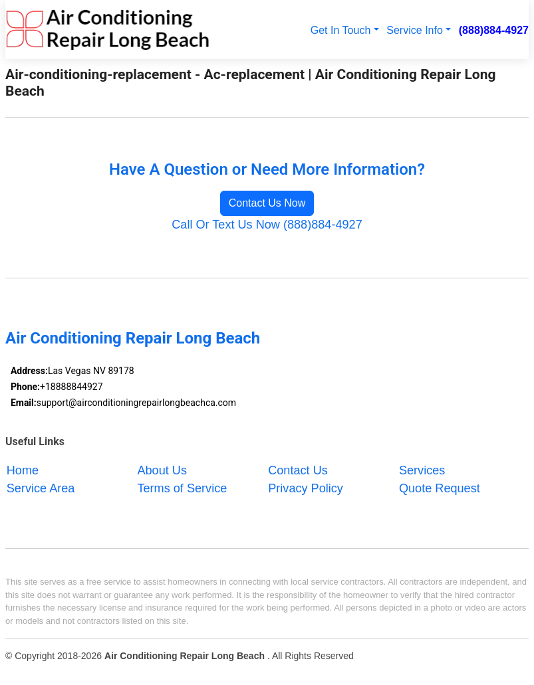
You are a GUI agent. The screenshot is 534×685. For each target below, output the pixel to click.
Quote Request (439, 488)
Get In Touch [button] (341, 30)
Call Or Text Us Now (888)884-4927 (267, 224)
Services (422, 470)
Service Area (41, 488)
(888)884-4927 (494, 30)
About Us (162, 470)
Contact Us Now (267, 203)
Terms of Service (182, 488)
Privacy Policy (305, 488)
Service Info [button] (414, 30)
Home (23, 470)
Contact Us (298, 470)
